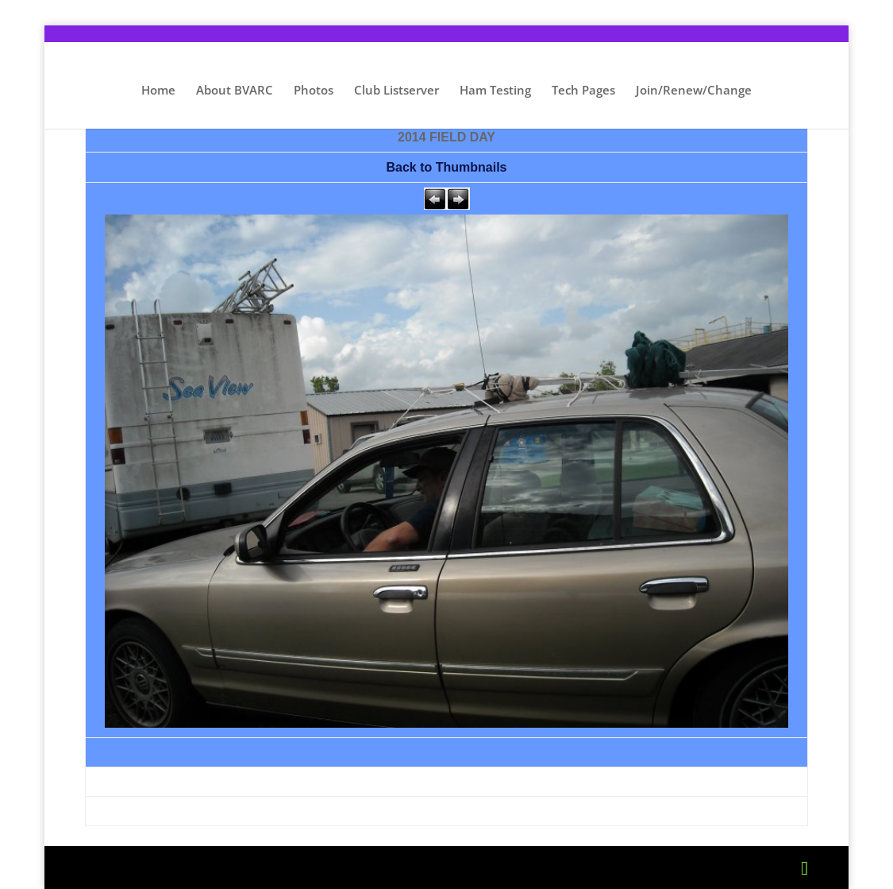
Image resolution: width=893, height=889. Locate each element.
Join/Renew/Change (694, 91)
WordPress (382, 867)
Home (158, 91)
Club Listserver (396, 91)
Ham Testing (495, 91)
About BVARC (234, 91)
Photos (313, 91)
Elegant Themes (212, 867)
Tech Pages (583, 91)
